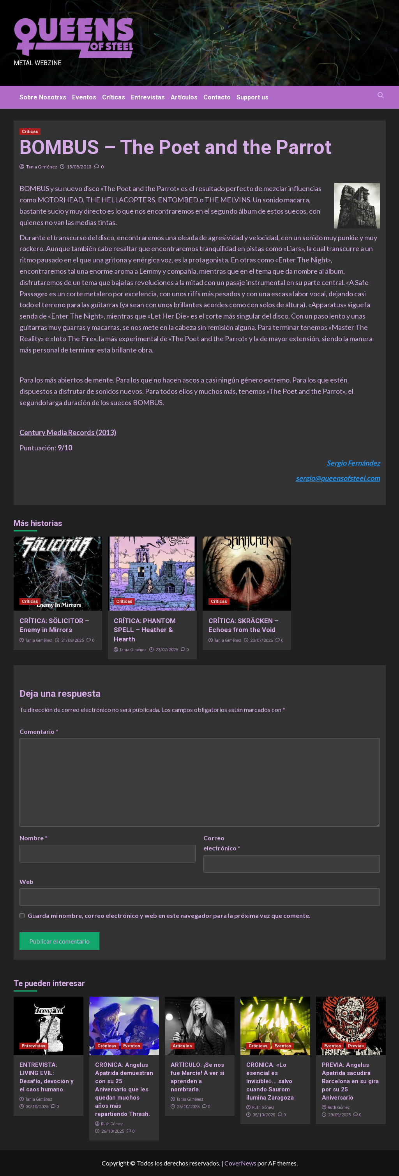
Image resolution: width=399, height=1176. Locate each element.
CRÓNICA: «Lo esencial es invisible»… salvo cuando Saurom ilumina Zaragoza (270, 1081)
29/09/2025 (339, 1115)
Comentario (38, 731)
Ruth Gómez (112, 1123)
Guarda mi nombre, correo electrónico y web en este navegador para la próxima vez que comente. (169, 915)
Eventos (84, 97)
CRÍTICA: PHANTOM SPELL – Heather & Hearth (145, 630)
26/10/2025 (112, 1131)
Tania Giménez (41, 167)
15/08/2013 (79, 167)
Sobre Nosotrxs (42, 97)
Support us (252, 97)
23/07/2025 (166, 649)
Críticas (113, 97)
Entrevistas (148, 97)
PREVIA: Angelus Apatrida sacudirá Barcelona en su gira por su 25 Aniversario (350, 1081)
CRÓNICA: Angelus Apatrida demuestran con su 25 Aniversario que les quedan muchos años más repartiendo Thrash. (124, 1089)
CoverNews (240, 1163)
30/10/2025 (37, 1106)
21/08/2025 (72, 640)
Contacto (217, 97)
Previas (356, 1045)
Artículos (184, 97)
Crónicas (107, 1045)
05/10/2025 (263, 1115)
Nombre (33, 837)
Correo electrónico (221, 843)
